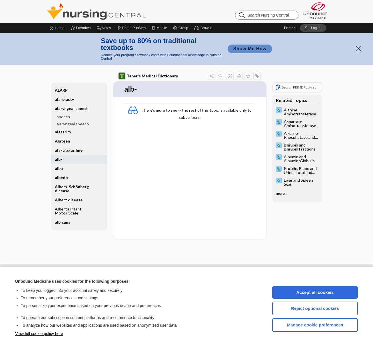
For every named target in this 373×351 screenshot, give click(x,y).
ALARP (61, 90)
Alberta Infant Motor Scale (68, 210)
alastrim (63, 131)
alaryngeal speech (72, 108)
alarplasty (64, 99)
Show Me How (249, 48)
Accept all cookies (315, 292)
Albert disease (69, 199)
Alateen (62, 141)
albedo (61, 177)
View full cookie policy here (39, 333)
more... (281, 193)
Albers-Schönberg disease (72, 188)
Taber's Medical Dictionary (148, 76)
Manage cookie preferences (315, 324)
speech (63, 116)
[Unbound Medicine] (315, 10)
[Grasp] (180, 28)
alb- (58, 159)
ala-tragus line (69, 150)
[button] (204, 28)
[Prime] (131, 28)
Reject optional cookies (315, 308)
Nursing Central (118, 11)
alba (59, 168)
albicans (62, 222)
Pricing (290, 28)
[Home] (57, 28)
